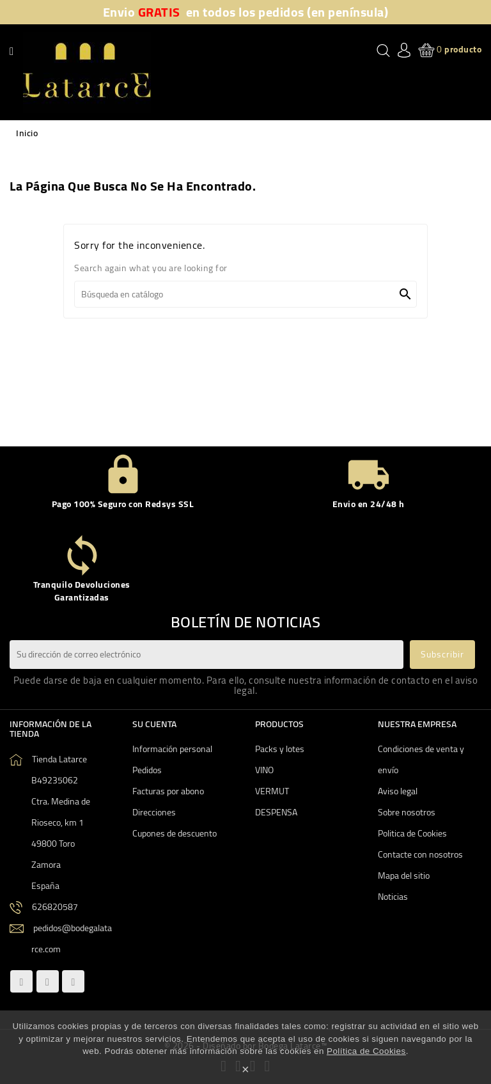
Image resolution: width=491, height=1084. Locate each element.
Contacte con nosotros (420, 854)
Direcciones (154, 812)
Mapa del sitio (404, 875)
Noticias (393, 896)
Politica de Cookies (412, 833)
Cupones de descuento (174, 833)
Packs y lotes (279, 749)
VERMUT (272, 791)
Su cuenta (154, 724)
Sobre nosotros (406, 812)
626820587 (55, 907)
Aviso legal (397, 791)
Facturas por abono (168, 791)
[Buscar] (245, 294)
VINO (264, 770)
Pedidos (147, 770)
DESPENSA (276, 812)
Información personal (172, 749)
